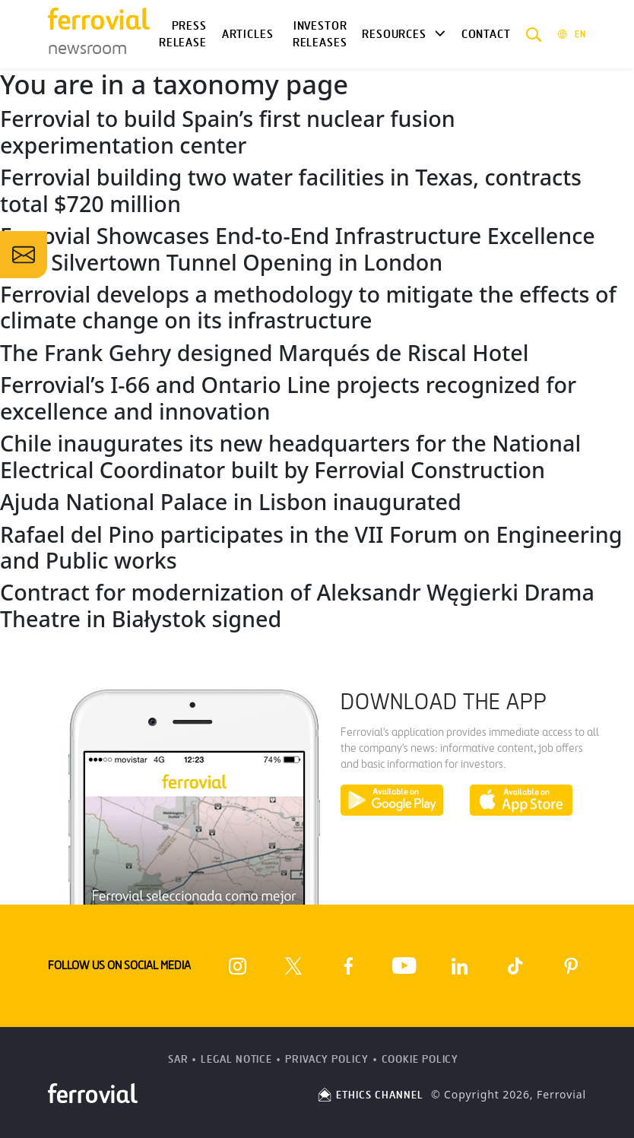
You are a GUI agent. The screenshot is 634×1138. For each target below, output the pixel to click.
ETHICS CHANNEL (369, 1095)
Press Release (183, 34)
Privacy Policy (327, 1059)
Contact (486, 34)
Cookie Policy (420, 1059)
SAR (178, 1059)
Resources (394, 34)
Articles (248, 34)
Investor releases (320, 34)
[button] (534, 34)
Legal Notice (236, 1059)
